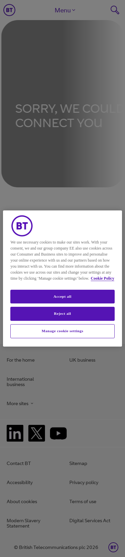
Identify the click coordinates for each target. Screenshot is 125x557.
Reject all (62, 314)
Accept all (62, 296)
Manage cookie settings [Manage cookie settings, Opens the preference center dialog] (62, 331)
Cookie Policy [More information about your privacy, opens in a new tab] (102, 278)
